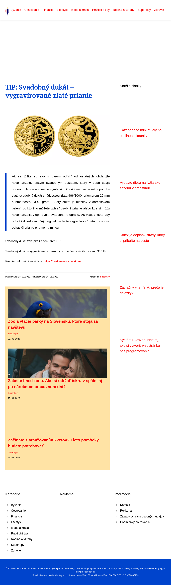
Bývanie (16, 10)
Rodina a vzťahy (123, 10)
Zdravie (159, 10)
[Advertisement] (85, 44)
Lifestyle (62, 10)
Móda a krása (80, 10)
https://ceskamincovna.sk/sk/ (62, 261)
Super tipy (144, 10)
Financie (48, 10)
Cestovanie (31, 10)
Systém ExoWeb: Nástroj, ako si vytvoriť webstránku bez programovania (140, 345)
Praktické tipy (101, 10)
